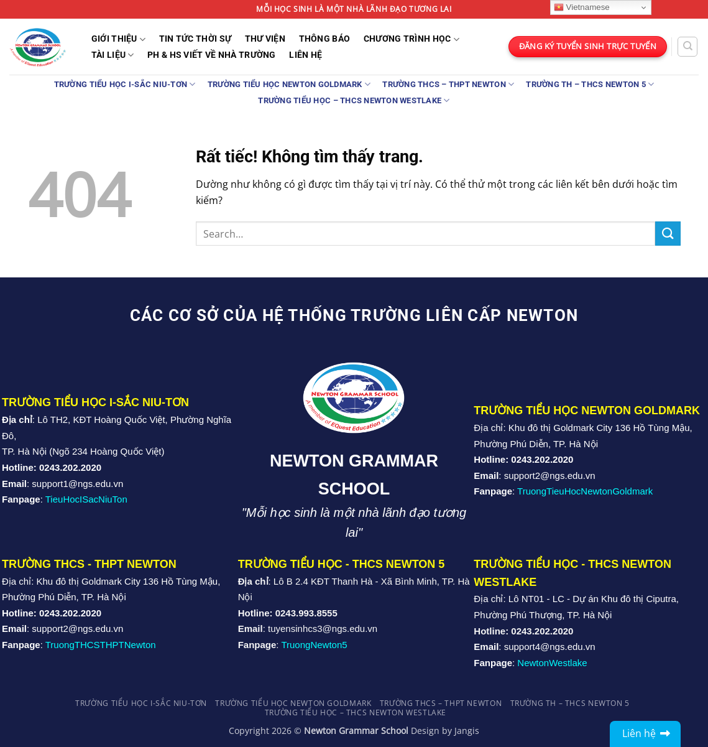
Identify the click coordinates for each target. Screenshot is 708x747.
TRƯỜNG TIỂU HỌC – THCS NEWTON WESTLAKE (353, 100)
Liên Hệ (305, 55)
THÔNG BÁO (325, 39)
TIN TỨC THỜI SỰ (195, 39)
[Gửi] (667, 233)
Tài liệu (112, 55)
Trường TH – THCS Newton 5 (590, 84)
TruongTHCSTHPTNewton (100, 644)
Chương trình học (411, 39)
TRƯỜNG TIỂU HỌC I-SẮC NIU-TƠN (125, 84)
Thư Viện (265, 39)
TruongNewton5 (314, 644)
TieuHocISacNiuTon (86, 499)
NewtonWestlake (552, 662)
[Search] (687, 47)
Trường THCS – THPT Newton (448, 84)
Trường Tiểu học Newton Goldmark (289, 84)
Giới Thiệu (118, 39)
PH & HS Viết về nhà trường (211, 55)
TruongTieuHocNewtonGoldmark (585, 491)
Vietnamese (582, 7)
